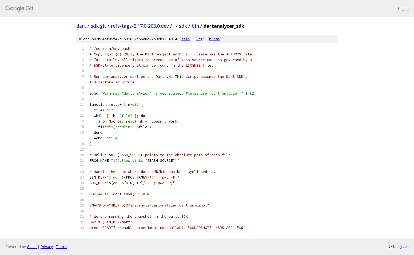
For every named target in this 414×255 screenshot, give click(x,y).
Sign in (403, 8)
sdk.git (98, 26)
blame (214, 39)
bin (195, 26)
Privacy (47, 246)
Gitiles (32, 246)
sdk (183, 26)
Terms (61, 246)
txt (391, 246)
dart (81, 26)
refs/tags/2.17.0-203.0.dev (140, 26)
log (199, 39)
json (404, 246)
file (185, 39)
